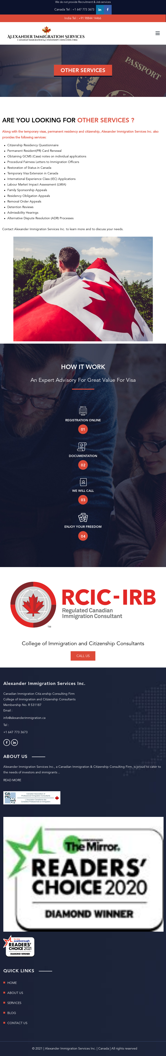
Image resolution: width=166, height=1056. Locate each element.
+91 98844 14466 (90, 18)
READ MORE (12, 780)
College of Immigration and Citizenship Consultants (83, 644)
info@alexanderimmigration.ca (24, 718)
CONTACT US (17, 1023)
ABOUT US (15, 993)
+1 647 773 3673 (83, 9)
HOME (12, 983)
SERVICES (14, 1003)
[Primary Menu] (158, 33)
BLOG (11, 1013)
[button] (83, 656)
